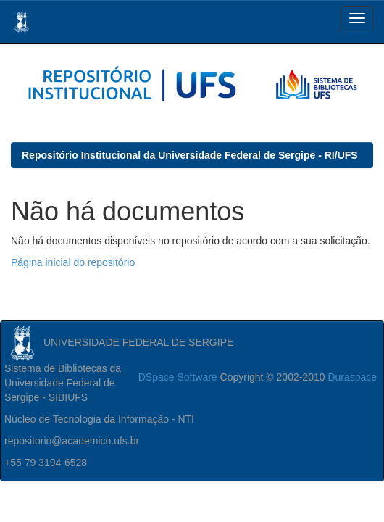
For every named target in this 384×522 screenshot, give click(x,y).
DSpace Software (177, 377)
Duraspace (352, 377)
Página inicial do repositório (73, 262)
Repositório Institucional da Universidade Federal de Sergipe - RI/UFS (190, 155)
